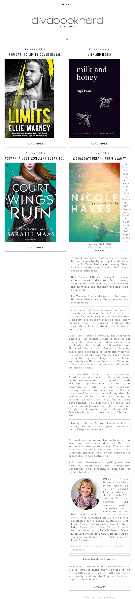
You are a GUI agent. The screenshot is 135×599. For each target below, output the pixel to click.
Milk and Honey (99, 54)
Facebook (100, 546)
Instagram (78, 549)
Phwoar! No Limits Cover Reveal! (35, 54)
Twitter (88, 546)
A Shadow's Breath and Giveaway (99, 158)
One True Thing (103, 527)
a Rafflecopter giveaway (99, 597)
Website (76, 546)
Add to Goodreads (99, 247)
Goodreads (116, 546)
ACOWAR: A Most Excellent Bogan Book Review (41, 158)
